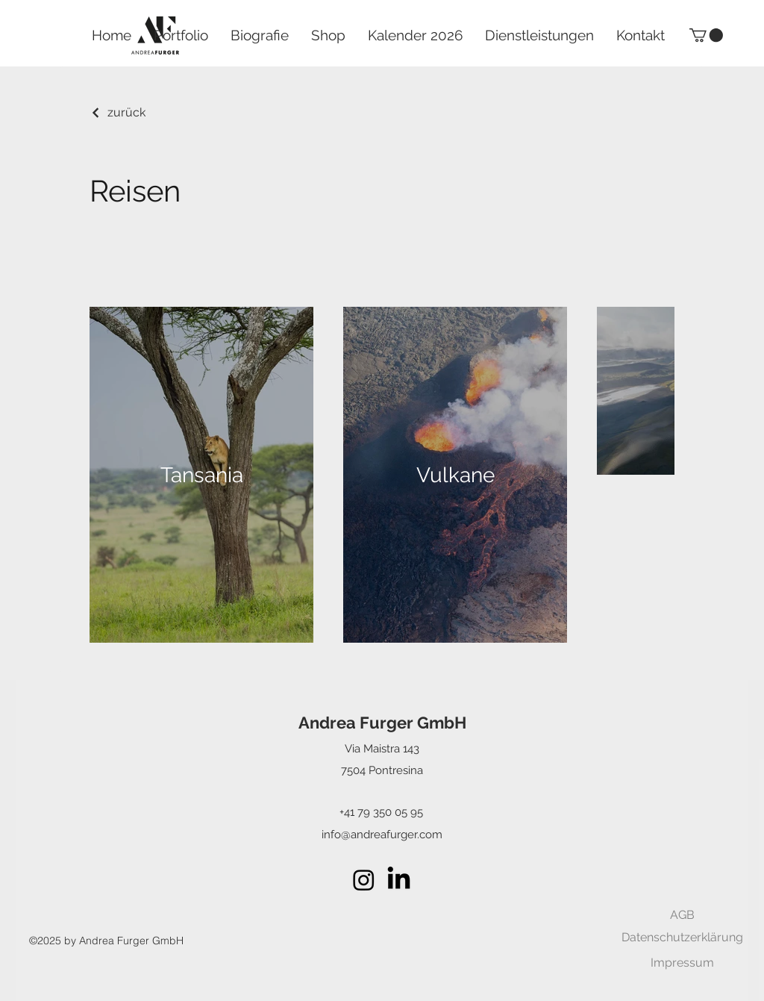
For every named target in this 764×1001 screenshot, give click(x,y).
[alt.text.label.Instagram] (364, 880)
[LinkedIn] (399, 880)
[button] (706, 35)
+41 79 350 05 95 (381, 812)
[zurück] (117, 112)
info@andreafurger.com (382, 834)
